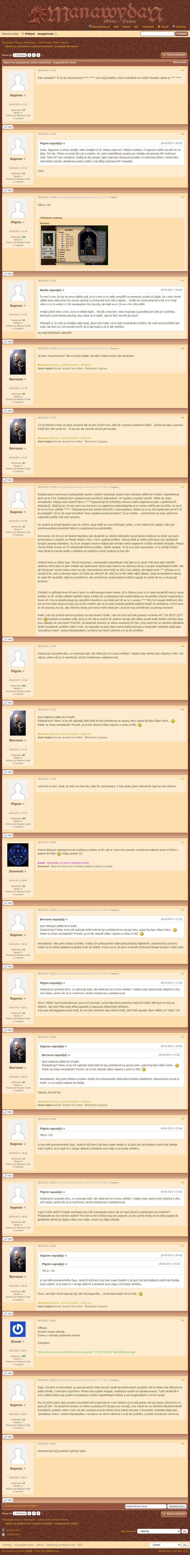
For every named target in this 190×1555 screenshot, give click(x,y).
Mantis (127, 26)
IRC (136, 26)
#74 (182, 1037)
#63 (182, 197)
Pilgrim (16, 222)
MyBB (29, 1551)
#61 (182, 70)
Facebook (148, 26)
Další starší (12, 1505)
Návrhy (64, 42)
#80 (182, 1443)
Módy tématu (179, 62)
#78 (182, 1320)
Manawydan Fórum (12, 42)
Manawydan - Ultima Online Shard (41, 42)
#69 (182, 709)
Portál (164, 26)
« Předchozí (20, 55)
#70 (182, 779)
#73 (182, 973)
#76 (182, 1182)
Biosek (16, 1341)
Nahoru (40, 1545)
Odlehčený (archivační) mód (60, 1545)
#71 (182, 842)
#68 (182, 646)
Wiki (116, 26)
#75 (182, 1119)
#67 (182, 487)
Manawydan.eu (99, 26)
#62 (182, 134)
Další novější (28, 1505)
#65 (182, 348)
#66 (182, 418)
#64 (182, 281)
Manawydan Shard (24, 1545)
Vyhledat (180, 26)
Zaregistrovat (45, 33)
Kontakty (7, 1545)
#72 (182, 910)
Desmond (16, 871)
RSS (80, 1545)
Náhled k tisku (13, 1530)
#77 (182, 1246)
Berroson (16, 379)
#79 (182, 1380)
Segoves (16, 95)
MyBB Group (52, 1551)
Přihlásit (30, 33)
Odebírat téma (13, 1534)
